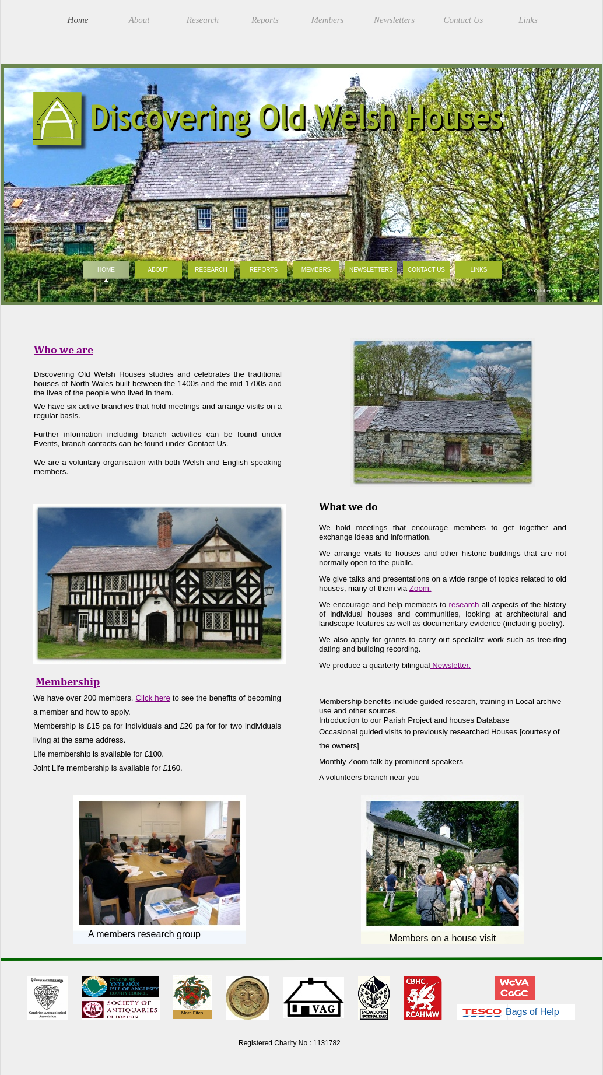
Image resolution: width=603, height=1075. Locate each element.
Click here (153, 698)
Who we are (63, 349)
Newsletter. (450, 665)
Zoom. (420, 588)
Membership (68, 681)
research (464, 604)
